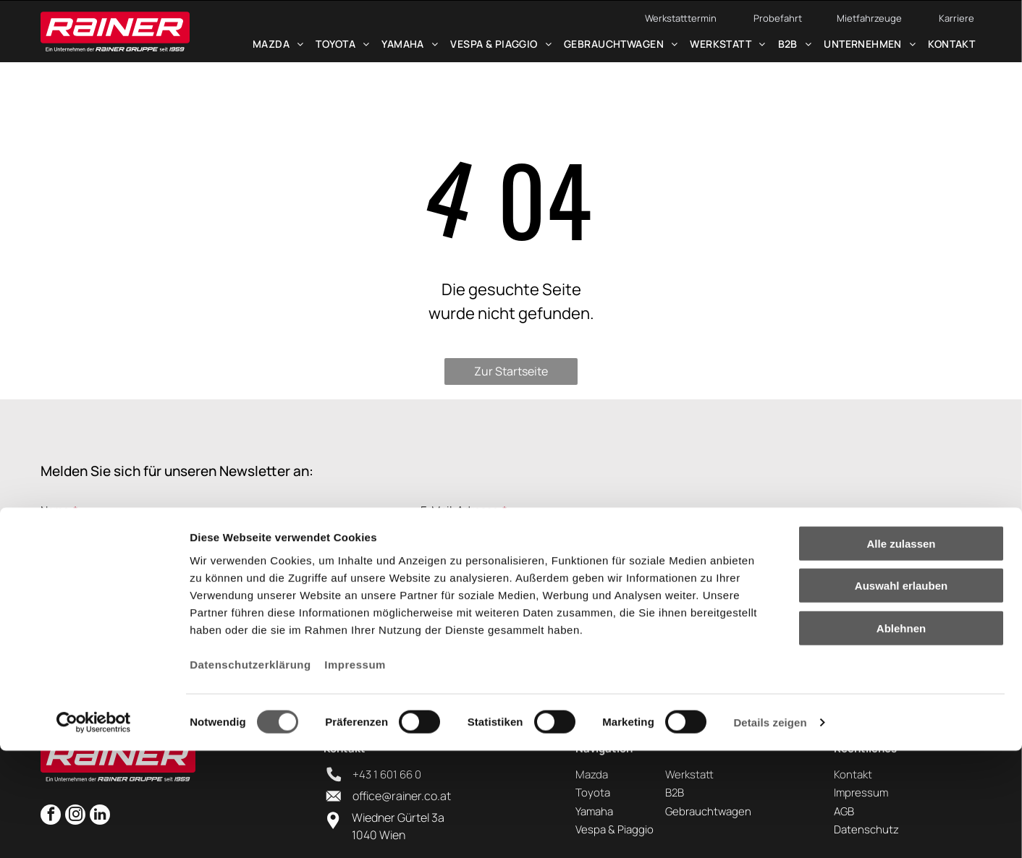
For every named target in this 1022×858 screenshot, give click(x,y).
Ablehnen (901, 735)
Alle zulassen (900, 650)
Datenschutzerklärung (250, 771)
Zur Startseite (511, 371)
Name (55, 510)
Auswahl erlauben (901, 693)
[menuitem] (278, 49)
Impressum (355, 771)
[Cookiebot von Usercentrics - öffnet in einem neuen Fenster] (93, 830)
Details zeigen (769, 829)
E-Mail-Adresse (460, 510)
